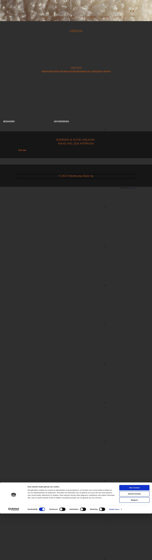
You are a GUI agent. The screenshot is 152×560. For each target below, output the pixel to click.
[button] (22, 150)
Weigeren (134, 546)
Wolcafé (104, 17)
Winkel (71, 17)
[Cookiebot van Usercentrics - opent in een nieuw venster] (13, 555)
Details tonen (114, 556)
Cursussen (57, 17)
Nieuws (46, 19)
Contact (58, 19)
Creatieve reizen (88, 17)
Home (45, 17)
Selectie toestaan (134, 540)
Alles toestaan (134, 534)
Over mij (117, 17)
